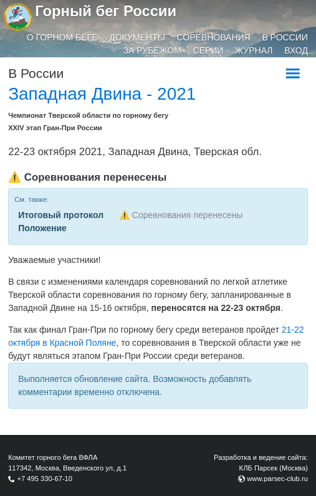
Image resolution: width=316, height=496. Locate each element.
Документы (137, 37)
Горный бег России (105, 10)
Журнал (253, 50)
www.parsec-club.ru (277, 478)
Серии (208, 50)
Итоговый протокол (60, 215)
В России (285, 37)
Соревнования (214, 37)
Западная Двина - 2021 (102, 93)
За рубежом (152, 50)
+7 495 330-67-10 (44, 478)
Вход (296, 50)
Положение (42, 228)
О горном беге (62, 37)
